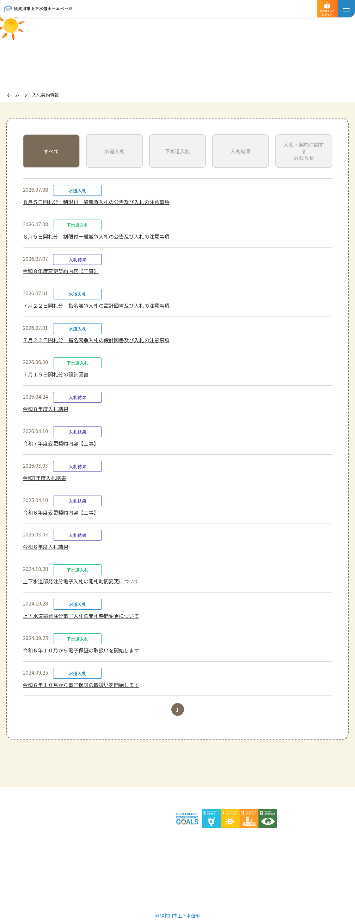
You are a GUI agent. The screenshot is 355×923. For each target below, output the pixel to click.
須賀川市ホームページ (273, 839)
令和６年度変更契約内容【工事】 (61, 512)
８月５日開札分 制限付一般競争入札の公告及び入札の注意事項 (96, 202)
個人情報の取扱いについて (86, 839)
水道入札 (114, 151)
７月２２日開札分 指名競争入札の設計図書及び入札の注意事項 (96, 305)
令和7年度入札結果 (44, 478)
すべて (51, 151)
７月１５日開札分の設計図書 (56, 374)
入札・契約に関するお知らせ (304, 151)
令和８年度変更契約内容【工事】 (61, 271)
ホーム (13, 95)
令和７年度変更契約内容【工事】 (61, 443)
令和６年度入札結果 (45, 546)
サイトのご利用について (160, 839)
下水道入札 (177, 151)
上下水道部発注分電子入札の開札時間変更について (81, 581)
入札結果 (240, 151)
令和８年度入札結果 (45, 409)
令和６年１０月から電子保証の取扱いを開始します (81, 650)
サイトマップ (218, 839)
